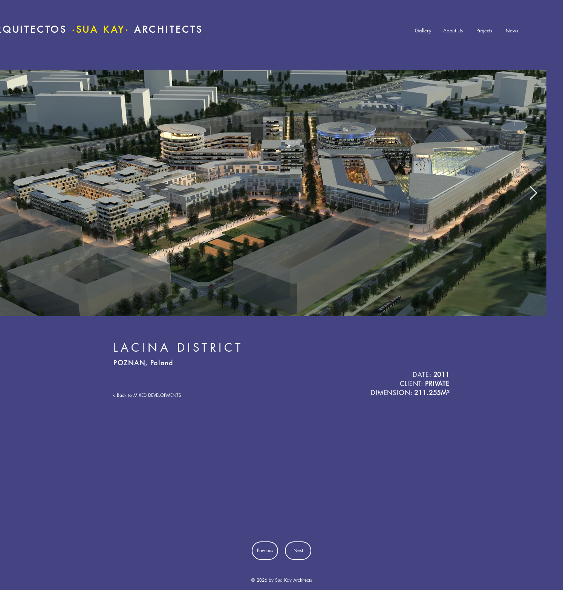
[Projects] (484, 31)
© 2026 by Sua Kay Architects (281, 580)
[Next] (298, 550)
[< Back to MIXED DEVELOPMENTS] (147, 395)
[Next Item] (533, 193)
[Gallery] (423, 31)
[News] (511, 31)
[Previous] (265, 550)
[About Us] (453, 31)
